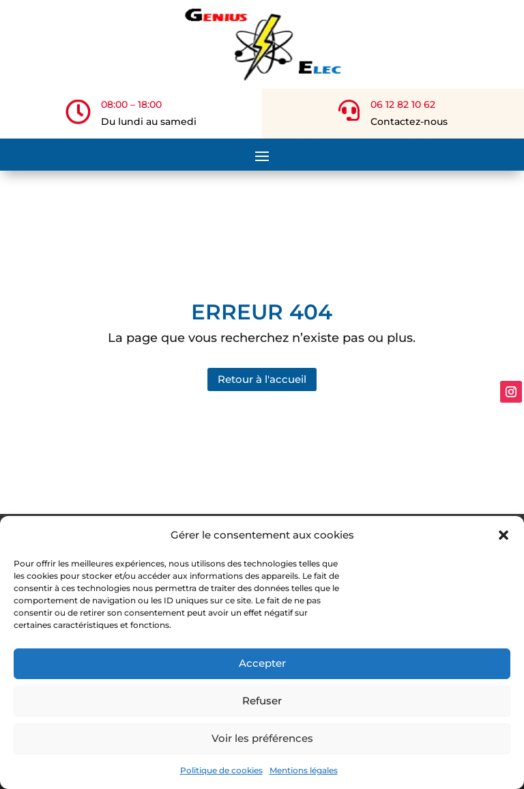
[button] (503, 535)
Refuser (262, 700)
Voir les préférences (262, 738)
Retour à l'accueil (262, 370)
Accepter (262, 663)
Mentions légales (304, 770)
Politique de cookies (221, 770)
